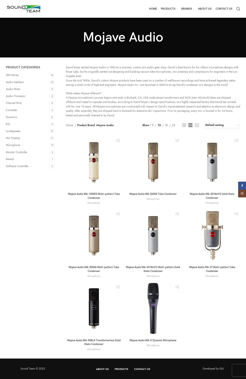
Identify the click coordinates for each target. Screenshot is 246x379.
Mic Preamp (13, 138)
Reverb (10, 159)
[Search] (238, 9)
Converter (11, 110)
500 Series (12, 75)
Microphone (13, 145)
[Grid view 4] (197, 125)
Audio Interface (15, 82)
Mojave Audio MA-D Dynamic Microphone (153, 340)
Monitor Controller (16, 152)
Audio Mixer (13, 89)
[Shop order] (222, 125)
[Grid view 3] (190, 125)
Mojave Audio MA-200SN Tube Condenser (153, 193)
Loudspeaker (13, 131)
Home (70, 125)
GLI (222, 368)
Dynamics (11, 117)
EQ (8, 124)
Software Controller (17, 166)
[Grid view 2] (184, 125)
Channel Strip (14, 103)
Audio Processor (16, 96)
